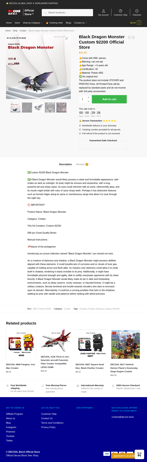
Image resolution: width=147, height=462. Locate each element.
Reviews (80, 164)
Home (8, 31)
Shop (15, 31)
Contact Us (47, 418)
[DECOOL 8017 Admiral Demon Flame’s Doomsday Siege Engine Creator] (125, 344)
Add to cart (109, 99)
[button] (139, 454)
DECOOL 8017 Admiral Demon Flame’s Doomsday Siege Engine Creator (124, 368)
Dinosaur (100, 309)
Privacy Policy (48, 427)
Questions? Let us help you (127, 456)
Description (65, 164)
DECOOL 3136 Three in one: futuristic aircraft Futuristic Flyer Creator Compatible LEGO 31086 (55, 361)
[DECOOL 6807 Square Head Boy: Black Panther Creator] (91, 344)
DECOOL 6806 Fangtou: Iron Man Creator (20, 366)
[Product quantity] (82, 99)
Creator (23, 31)
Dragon (108, 309)
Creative (83, 309)
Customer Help (120, 15)
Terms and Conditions (52, 423)
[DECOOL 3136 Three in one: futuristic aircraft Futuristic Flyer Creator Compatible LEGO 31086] (56, 340)
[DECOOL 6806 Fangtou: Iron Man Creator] (21, 344)
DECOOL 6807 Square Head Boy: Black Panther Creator (90, 366)
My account (103, 15)
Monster (116, 309)
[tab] (65, 161)
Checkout (137, 15)
